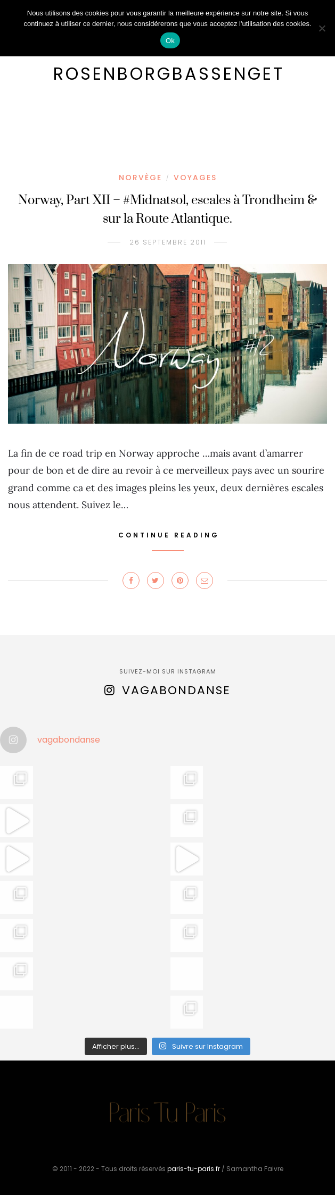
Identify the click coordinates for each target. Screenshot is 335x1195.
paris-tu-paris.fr (193, 1168)
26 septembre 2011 (167, 242)
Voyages (195, 177)
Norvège (140, 177)
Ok (170, 41)
